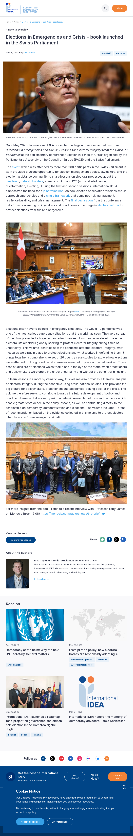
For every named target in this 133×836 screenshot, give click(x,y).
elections (120, 53)
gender (24, 735)
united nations (14, 665)
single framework (58, 195)
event (15, 167)
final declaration (82, 200)
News (16, 22)
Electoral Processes (21, 540)
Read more (43, 579)
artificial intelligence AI (82, 659)
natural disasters (32, 181)
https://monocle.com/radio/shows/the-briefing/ (73, 513)
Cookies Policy (29, 797)
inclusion (12, 735)
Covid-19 (106, 53)
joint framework (53, 191)
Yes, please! (75, 776)
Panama (37, 735)
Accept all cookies (30, 821)
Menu (120, 8)
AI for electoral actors (82, 665)
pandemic (12, 181)
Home (8, 22)
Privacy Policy (51, 797)
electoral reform (108, 205)
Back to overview (18, 29)
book (76, 311)
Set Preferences (60, 821)
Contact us (118, 776)
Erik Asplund (29, 52)
